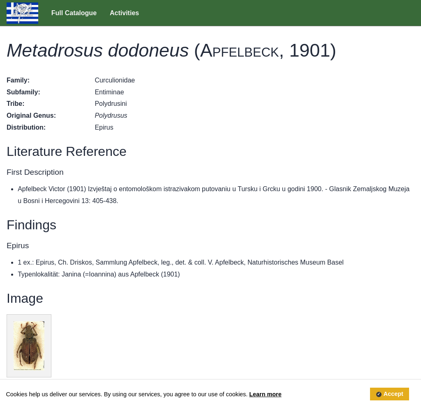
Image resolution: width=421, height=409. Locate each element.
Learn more (265, 394)
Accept (393, 394)
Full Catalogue (74, 12)
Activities (124, 12)
